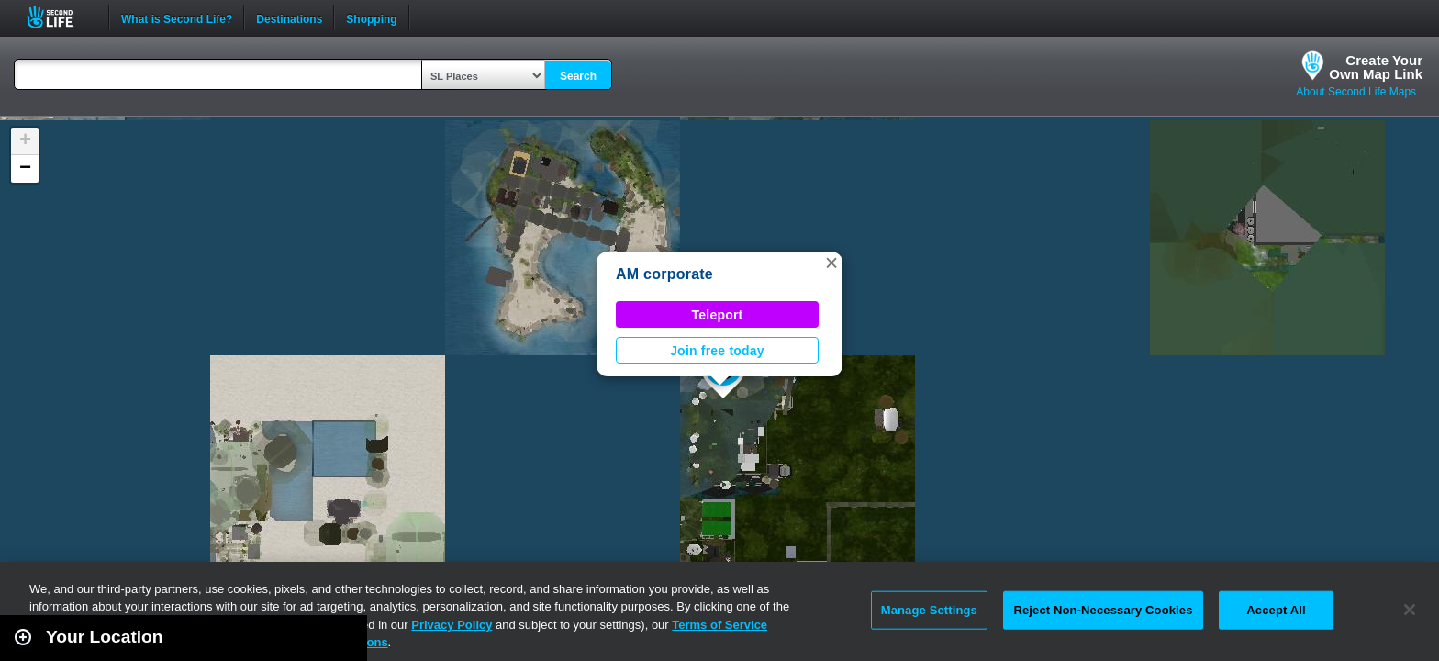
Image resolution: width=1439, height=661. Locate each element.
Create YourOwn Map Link (1375, 67)
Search (578, 76)
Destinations (289, 17)
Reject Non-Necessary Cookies (1102, 610)
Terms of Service (719, 625)
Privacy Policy (451, 625)
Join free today (717, 350)
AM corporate (664, 274)
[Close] (1409, 609)
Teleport (717, 315)
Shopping (371, 17)
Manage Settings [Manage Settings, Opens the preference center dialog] (929, 610)
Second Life (60, 17)
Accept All (1275, 610)
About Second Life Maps (1356, 91)
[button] (831, 263)
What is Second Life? (176, 17)
